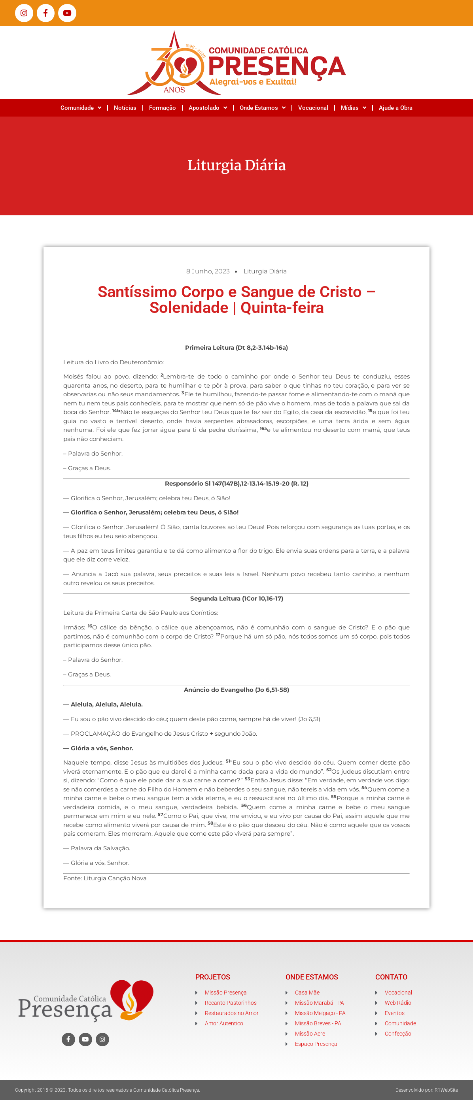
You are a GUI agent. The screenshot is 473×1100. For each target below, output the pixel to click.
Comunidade (81, 108)
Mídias (353, 108)
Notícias (125, 107)
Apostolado (208, 108)
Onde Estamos (263, 108)
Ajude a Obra (395, 107)
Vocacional (313, 107)
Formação (162, 107)
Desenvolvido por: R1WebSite (426, 1090)
